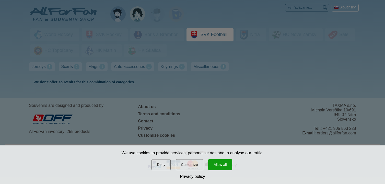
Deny (161, 165)
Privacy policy (192, 176)
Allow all (220, 165)
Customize (189, 165)
